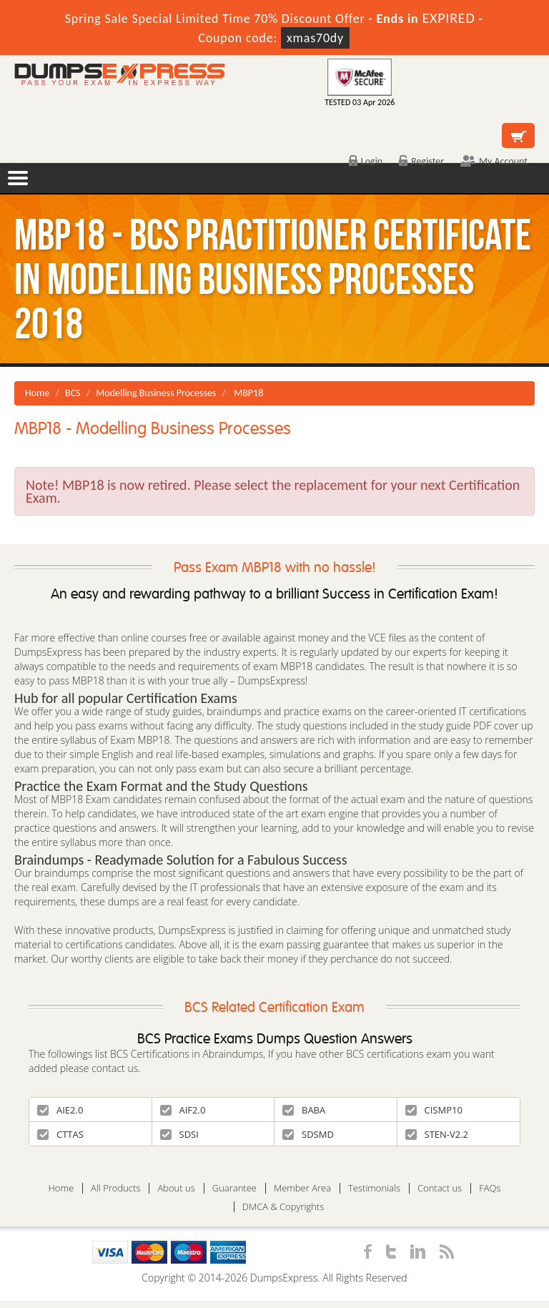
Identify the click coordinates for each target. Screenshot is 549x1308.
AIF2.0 (183, 1109)
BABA (303, 1109)
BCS (73, 393)
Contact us (439, 1188)
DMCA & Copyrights (283, 1206)
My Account (494, 161)
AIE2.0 (60, 1109)
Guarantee (234, 1188)
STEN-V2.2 (437, 1134)
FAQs (489, 1188)
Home (37, 393)
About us (175, 1188)
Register (421, 161)
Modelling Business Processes (156, 393)
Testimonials (374, 1188)
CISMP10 (434, 1109)
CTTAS (60, 1134)
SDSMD (308, 1134)
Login (365, 161)
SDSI (179, 1134)
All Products (115, 1188)
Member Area (302, 1188)
